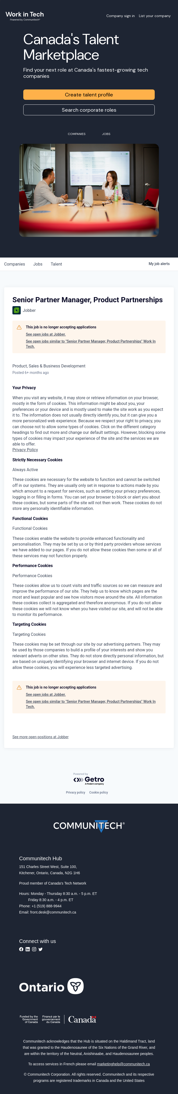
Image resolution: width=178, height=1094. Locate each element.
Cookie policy (98, 792)
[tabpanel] (89, 419)
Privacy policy (75, 792)
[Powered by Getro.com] (89, 779)
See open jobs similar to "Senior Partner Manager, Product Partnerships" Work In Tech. (90, 344)
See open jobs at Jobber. (46, 334)
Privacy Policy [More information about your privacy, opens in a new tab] (25, 449)
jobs (37, 264)
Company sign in (120, 15)
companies (14, 264)
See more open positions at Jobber (40, 737)
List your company (155, 15)
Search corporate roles (89, 110)
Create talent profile (89, 94)
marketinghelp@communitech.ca (123, 1064)
